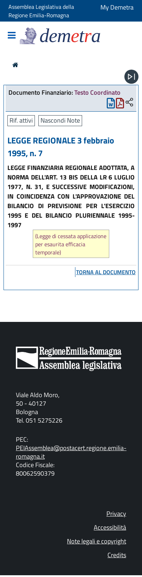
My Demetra (117, 7)
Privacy (116, 513)
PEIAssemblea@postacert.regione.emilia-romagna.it (71, 452)
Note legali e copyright (96, 541)
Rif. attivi (21, 120)
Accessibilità (110, 527)
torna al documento (106, 272)
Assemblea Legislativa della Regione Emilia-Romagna (41, 10)
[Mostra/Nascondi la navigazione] (12, 36)
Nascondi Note (60, 120)
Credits (116, 555)
